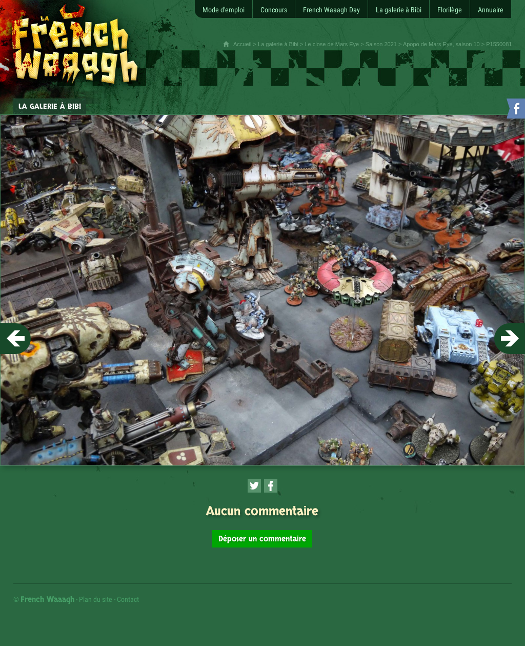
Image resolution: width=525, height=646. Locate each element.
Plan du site (95, 599)
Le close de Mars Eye (332, 44)
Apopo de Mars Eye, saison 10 (441, 44)
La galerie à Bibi (278, 44)
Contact (128, 599)
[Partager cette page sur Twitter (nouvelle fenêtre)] (254, 486)
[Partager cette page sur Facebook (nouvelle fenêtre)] (270, 486)
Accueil (242, 44)
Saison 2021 (381, 44)
